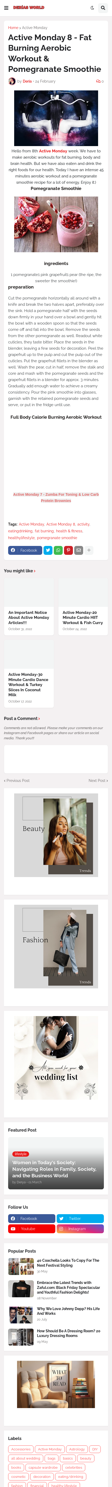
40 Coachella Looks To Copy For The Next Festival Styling (68, 1262)
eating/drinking (70, 1477)
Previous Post (18, 781)
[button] (6, 8)
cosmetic (18, 1477)
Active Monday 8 (60, 524)
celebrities (73, 1467)
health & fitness (69, 531)
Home (13, 28)
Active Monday (34, 28)
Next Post (97, 781)
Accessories (20, 1449)
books (16, 1467)
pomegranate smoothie (57, 538)
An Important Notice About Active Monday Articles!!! (28, 617)
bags (51, 1458)
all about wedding (25, 1458)
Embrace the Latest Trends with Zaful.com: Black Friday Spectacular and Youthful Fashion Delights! (68, 1287)
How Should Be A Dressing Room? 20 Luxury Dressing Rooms (68, 1333)
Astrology (77, 1449)
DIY (95, 1449)
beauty (85, 1458)
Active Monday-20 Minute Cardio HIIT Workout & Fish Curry (83, 617)
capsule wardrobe (43, 1467)
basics (68, 1458)
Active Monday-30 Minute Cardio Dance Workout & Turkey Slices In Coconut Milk (28, 684)
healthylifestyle (21, 538)
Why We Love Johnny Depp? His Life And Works (68, 1311)
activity (83, 524)
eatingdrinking (20, 531)
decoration (42, 1477)
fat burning (44, 531)
